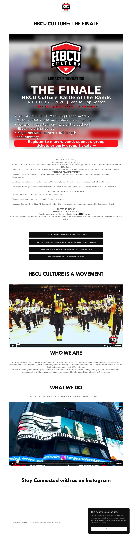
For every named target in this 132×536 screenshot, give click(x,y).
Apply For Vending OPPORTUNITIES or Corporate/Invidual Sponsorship (66, 242)
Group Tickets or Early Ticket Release (66, 257)
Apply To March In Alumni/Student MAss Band (66, 234)
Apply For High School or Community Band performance (66, 249)
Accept (109, 528)
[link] (66, 7)
